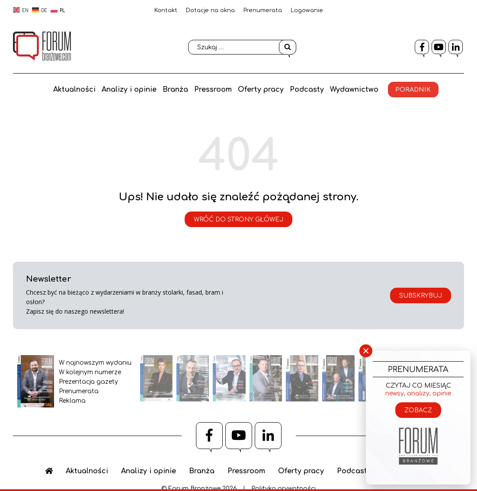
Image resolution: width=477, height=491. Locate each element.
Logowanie (307, 10)
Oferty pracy (261, 89)
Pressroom (212, 89)
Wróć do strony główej (238, 219)
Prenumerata (262, 10)
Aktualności (71, 89)
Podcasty (308, 89)
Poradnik (416, 89)
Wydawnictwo (356, 89)
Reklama (72, 401)
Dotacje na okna (210, 10)
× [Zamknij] (366, 351)
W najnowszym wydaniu (95, 362)
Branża (174, 89)
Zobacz (418, 410)
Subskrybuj (420, 295)
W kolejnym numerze (90, 372)
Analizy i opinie (126, 89)
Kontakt (165, 10)
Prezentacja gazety (88, 382)
